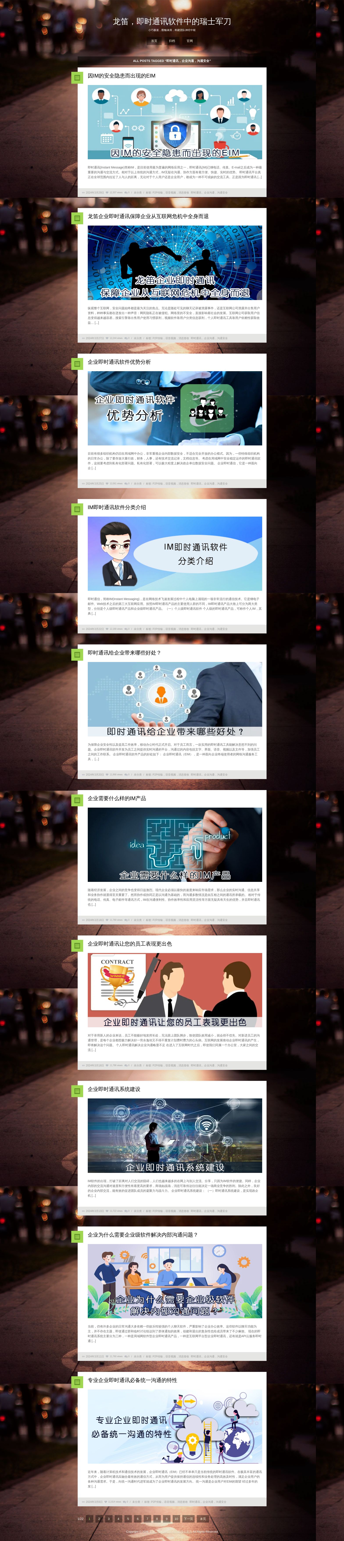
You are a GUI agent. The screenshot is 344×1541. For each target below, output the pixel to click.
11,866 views (116, 774)
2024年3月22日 (95, 629)
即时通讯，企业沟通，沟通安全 (209, 192)
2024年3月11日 (95, 1356)
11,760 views (116, 1356)
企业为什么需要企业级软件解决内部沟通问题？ (143, 1235)
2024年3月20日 (95, 774)
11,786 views (116, 1065)
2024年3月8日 (94, 1501)
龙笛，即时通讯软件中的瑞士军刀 (172, 21)
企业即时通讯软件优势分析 (119, 362)
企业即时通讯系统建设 (114, 1089)
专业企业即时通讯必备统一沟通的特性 (132, 1380)
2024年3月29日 (95, 192)
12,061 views (116, 483)
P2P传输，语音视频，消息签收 (171, 192)
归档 (172, 41)
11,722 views (116, 1211)
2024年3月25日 (95, 483)
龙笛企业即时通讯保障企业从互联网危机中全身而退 (148, 216)
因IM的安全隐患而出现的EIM (122, 76)
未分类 (138, 192)
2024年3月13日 (95, 1211)
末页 (203, 1519)
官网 (190, 41)
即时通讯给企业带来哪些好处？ (124, 653)
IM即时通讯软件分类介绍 (117, 507)
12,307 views (116, 192)
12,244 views (116, 338)
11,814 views (114, 1502)
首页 (154, 41)
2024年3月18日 (95, 920)
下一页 (188, 1519)
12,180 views (116, 629)
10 (176, 1519)
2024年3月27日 (95, 338)
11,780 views (116, 920)
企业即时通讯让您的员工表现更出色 (130, 944)
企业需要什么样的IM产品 (117, 798)
